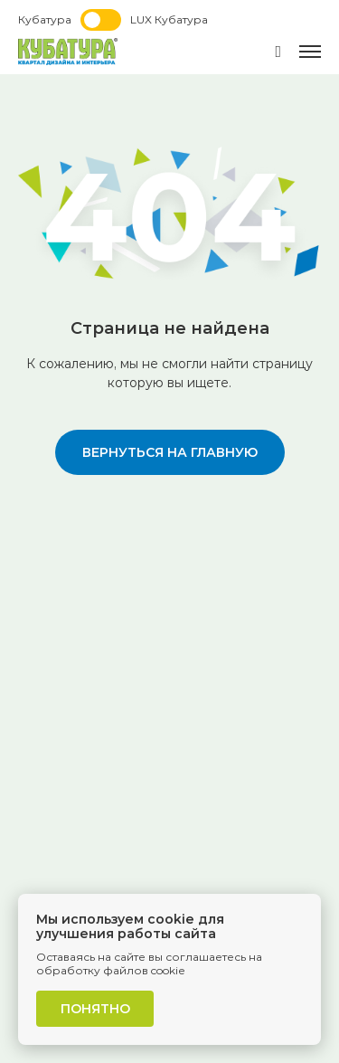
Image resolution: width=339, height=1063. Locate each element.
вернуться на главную (170, 452)
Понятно (95, 1009)
